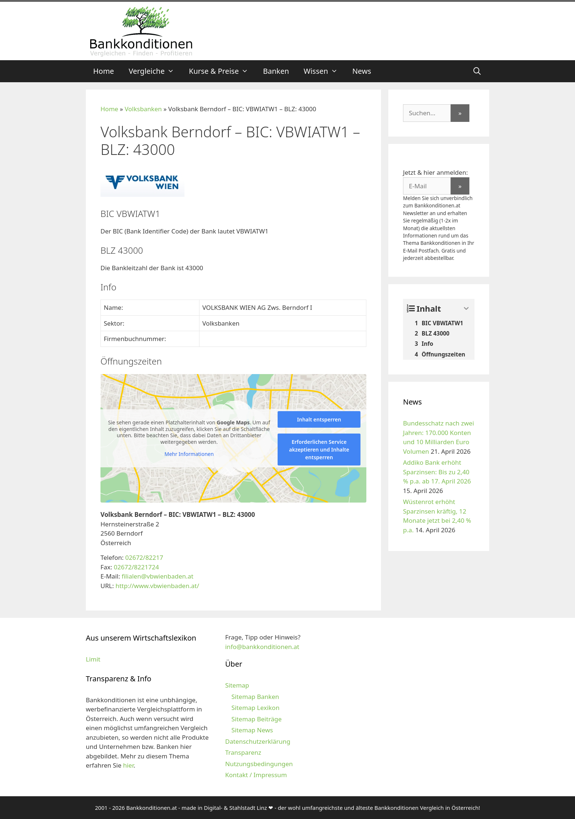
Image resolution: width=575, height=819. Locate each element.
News (361, 71)
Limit (93, 659)
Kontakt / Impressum (256, 775)
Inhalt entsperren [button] (319, 419)
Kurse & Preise (222, 71)
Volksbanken (143, 109)
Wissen (324, 71)
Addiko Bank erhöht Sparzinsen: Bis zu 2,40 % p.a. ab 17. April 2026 (437, 471)
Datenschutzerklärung (257, 741)
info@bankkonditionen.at (262, 646)
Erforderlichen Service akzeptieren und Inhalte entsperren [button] (319, 449)
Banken (276, 71)
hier (128, 765)
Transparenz (243, 752)
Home (103, 71)
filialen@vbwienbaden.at (158, 576)
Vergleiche (155, 71)
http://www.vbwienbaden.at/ (157, 585)
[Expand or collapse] (466, 308)
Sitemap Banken (255, 696)
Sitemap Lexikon (255, 707)
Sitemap (237, 685)
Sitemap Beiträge (256, 719)
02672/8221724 (136, 567)
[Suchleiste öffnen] (477, 71)
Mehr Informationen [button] (188, 454)
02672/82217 (144, 557)
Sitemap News (252, 730)
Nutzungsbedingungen (259, 764)
